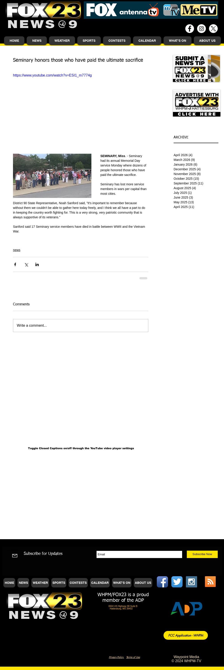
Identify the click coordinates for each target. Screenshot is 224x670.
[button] (37, 40)
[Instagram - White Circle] (201, 28)
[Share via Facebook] (15, 264)
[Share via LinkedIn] (37, 264)
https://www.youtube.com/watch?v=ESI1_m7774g (52, 75)
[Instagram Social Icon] (191, 581)
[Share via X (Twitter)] (26, 264)
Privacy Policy (116, 657)
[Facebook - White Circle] (189, 28)
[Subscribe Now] (202, 554)
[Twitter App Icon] (177, 581)
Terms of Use (133, 657)
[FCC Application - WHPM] (186, 635)
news (16, 250)
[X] (213, 28)
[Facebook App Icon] (162, 581)
